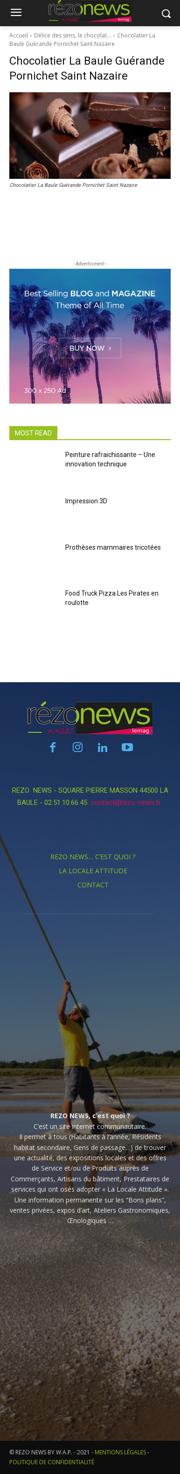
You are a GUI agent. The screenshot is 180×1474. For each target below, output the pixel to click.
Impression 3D (86, 501)
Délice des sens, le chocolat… (72, 35)
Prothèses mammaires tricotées (113, 547)
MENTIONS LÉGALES (120, 1452)
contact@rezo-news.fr (127, 802)
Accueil (18, 35)
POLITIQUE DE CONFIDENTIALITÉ (51, 1462)
